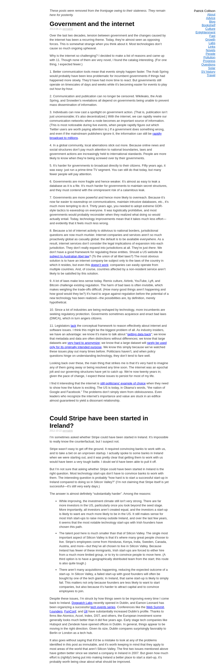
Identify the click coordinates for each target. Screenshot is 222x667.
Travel (211, 75)
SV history (208, 71)
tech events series (102, 607)
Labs (212, 43)
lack (73, 325)
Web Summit (155, 607)
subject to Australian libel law (69, 256)
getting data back (139, 334)
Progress (209, 61)
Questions (208, 64)
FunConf (70, 611)
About (211, 14)
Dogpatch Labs (82, 603)
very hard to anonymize (83, 343)
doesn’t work (99, 265)
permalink (67, 29)
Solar (211, 68)
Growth (210, 39)
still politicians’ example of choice (122, 383)
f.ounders (56, 611)
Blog (212, 21)
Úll (86, 611)
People (210, 54)
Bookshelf (208, 25)
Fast (212, 36)
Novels (210, 50)
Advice (210, 18)
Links (211, 46)
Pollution (209, 57)
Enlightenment (205, 32)
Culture (210, 29)
